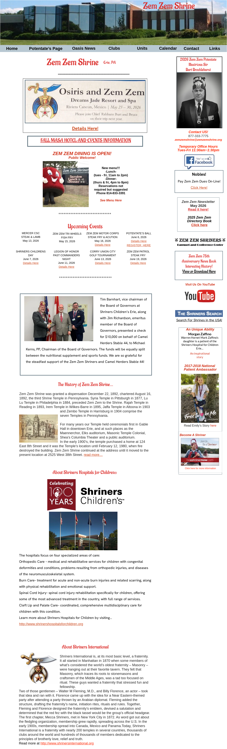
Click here (199, 225)
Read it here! (198, 209)
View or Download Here (199, 271)
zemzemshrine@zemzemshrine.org (198, 139)
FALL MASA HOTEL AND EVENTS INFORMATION (85, 140)
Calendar (168, 48)
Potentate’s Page (45, 48)
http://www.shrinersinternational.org (67, 743)
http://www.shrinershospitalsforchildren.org (51, 624)
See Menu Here (111, 200)
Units (142, 48)
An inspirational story (200, 355)
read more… (93, 455)
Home (12, 48)
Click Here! (199, 187)
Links (214, 48)
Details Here (31, 263)
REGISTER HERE (139, 245)
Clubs (114, 48)
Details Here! (85, 128)
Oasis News (84, 48)
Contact (191, 48)
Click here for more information (200, 468)
